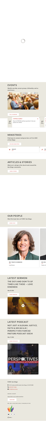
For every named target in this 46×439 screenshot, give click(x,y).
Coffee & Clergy (17, 118)
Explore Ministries (14, 144)
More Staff (12, 223)
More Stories (13, 171)
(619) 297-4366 (12, 387)
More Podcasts (14, 341)
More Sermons (13, 294)
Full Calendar (13, 114)
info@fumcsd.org (13, 389)
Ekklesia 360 (10, 417)
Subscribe (12, 399)
